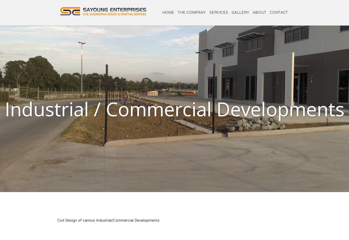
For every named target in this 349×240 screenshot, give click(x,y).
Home (168, 13)
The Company (192, 13)
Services (218, 13)
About (259, 13)
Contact (279, 13)
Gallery (240, 13)
